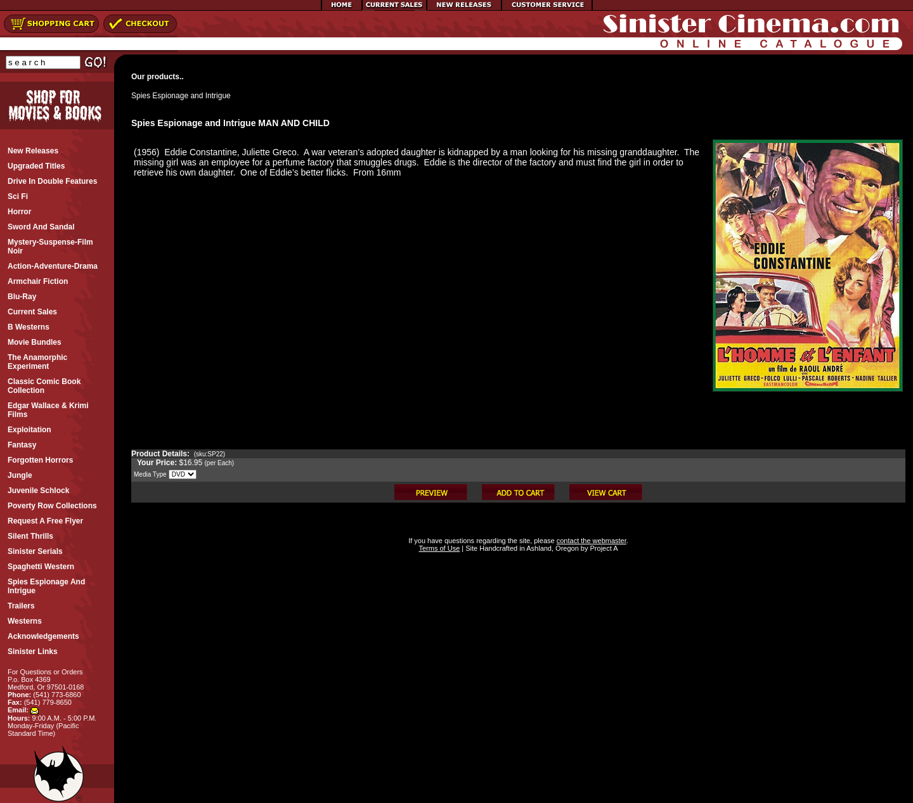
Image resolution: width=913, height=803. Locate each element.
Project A (603, 548)
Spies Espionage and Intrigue (181, 95)
